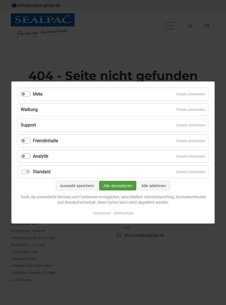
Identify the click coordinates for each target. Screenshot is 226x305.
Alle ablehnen (153, 185)
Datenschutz (123, 213)
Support (28, 125)
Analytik (40, 156)
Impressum (102, 213)
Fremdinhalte (45, 140)
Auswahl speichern (77, 185)
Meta (38, 94)
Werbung (29, 109)
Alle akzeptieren (117, 185)
